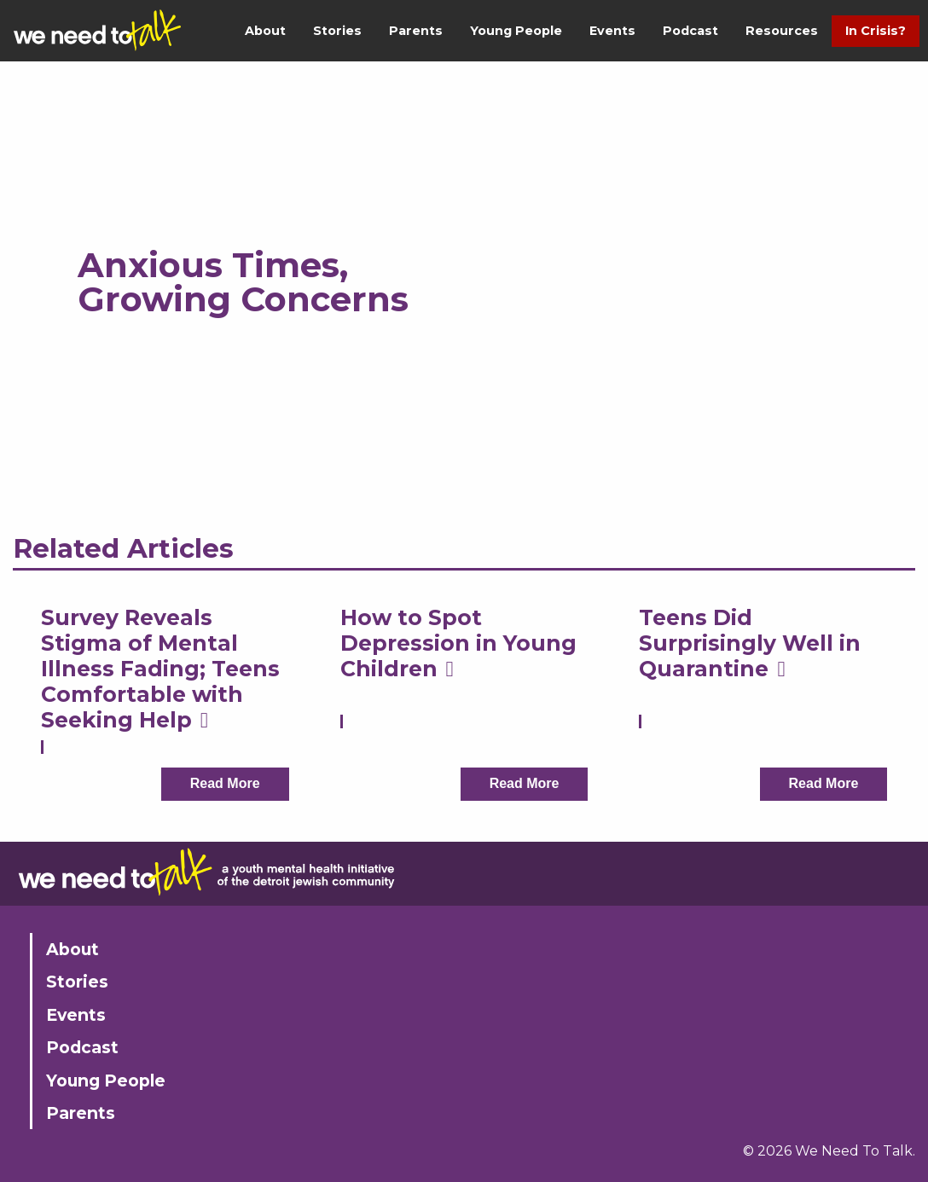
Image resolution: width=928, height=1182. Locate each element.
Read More (225, 783)
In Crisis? (875, 30)
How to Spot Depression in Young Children (458, 643)
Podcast (690, 30)
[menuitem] (265, 31)
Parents (416, 30)
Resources (781, 30)
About (265, 30)
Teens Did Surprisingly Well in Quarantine (750, 643)
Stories (337, 30)
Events (612, 30)
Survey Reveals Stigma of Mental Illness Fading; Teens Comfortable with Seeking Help (160, 669)
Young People (516, 30)
